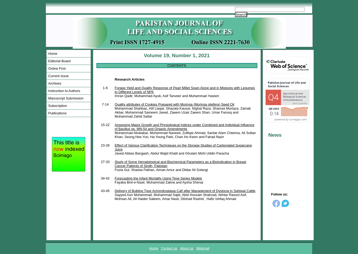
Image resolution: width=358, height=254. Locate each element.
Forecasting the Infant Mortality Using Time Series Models (158, 178)
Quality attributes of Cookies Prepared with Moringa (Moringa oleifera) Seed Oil (174, 104)
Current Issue (58, 76)
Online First (57, 68)
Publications (57, 113)
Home (52, 54)
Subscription (57, 106)
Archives (54, 83)
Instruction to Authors (64, 91)
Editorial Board (59, 61)
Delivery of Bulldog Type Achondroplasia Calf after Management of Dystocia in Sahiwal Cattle (185, 191)
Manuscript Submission (65, 98)
